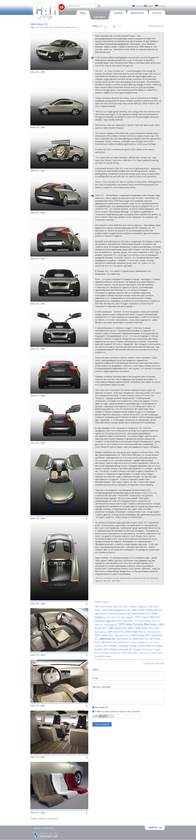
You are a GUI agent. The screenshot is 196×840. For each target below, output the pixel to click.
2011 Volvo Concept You (137, 642)
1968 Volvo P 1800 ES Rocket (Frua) (112, 613)
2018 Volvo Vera (144, 653)
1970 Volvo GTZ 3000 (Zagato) (120, 617)
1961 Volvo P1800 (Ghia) (146, 610)
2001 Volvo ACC (153, 632)
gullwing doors (72, 27)
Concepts (39, 27)
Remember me (101, 707)
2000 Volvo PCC (115, 631)
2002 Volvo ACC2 (122, 635)
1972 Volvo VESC (124, 620)
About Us (37, 828)
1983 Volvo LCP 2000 (121, 628)
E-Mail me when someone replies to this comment (117, 711)
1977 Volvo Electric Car (144, 621)
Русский (139, 6)
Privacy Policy (48, 828)
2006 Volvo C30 (140, 638)
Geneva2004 (59, 27)
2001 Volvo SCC (104, 635)
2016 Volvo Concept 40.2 (110, 652)
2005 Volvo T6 (124, 638)
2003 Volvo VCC (140, 635)
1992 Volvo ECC (144, 628)
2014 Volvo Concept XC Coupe (122, 649)
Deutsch (162, 6)
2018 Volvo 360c (130, 652)
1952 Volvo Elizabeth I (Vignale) (132, 606)
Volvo (51, 27)
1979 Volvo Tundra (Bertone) (137, 624)
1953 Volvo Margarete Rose (115, 610)
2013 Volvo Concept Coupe (120, 645)
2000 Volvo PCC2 (134, 631)
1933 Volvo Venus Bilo (105, 606)
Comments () (157, 26)
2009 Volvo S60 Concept (113, 642)
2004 (46, 27)
